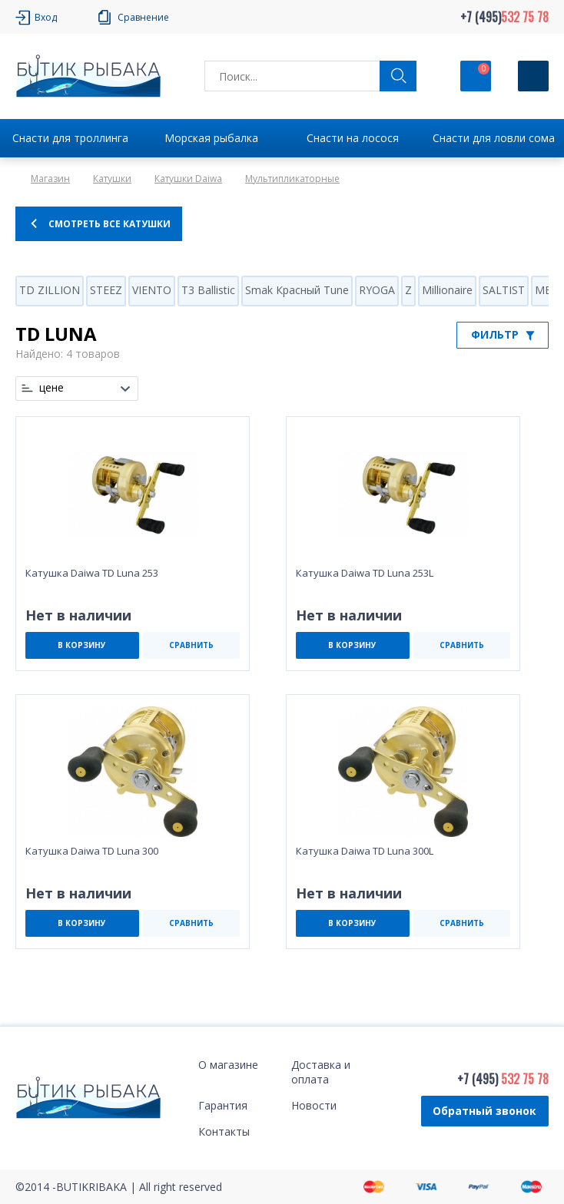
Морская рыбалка (211, 138)
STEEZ (106, 290)
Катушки (112, 178)
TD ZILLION (49, 290)
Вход (46, 17)
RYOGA (377, 290)
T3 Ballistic (208, 290)
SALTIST (504, 290)
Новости (314, 1105)
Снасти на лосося (353, 138)
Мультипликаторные (292, 178)
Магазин (50, 178)
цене (51, 387)
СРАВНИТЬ (191, 645)
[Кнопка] (533, 76)
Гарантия (222, 1105)
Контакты (224, 1131)
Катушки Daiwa (188, 178)
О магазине (228, 1064)
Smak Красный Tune (297, 290)
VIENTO (151, 290)
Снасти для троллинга (70, 138)
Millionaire (447, 290)
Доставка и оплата (320, 1072)
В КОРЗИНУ (82, 645)
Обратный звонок (484, 1110)
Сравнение (143, 17)
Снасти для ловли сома (494, 138)
